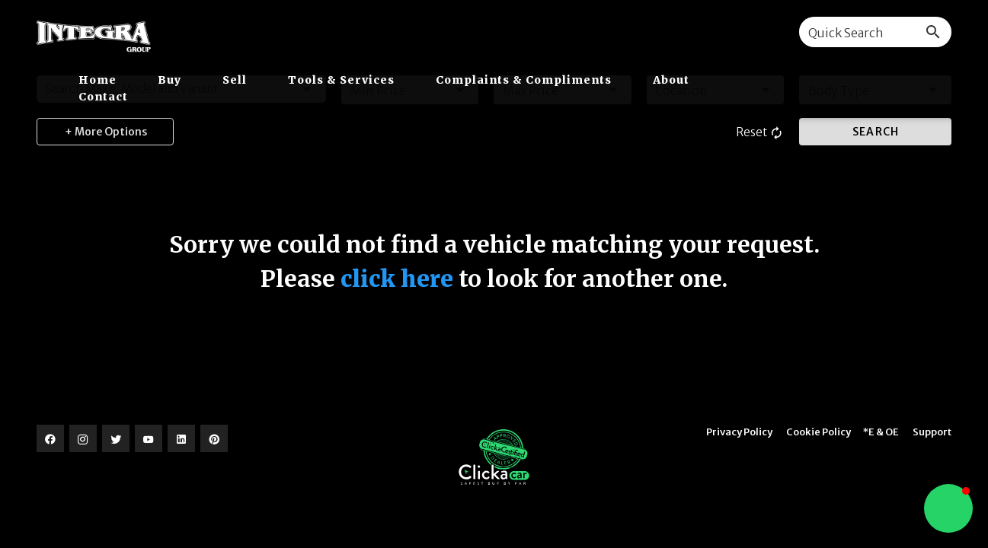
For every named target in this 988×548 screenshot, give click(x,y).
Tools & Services (343, 80)
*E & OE (881, 431)
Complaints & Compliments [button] (525, 80)
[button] (948, 508)
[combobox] (875, 32)
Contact (103, 97)
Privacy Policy (739, 431)
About (671, 80)
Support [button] (932, 431)
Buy (171, 80)
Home (99, 80)
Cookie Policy (818, 431)
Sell (236, 80)
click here (397, 278)
